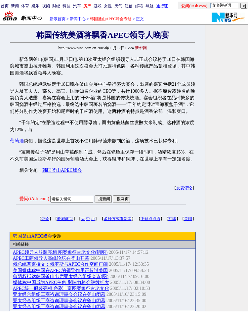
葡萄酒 (17, 140)
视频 (46, 6)
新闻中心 (78, 19)
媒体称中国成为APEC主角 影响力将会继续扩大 (61, 282)
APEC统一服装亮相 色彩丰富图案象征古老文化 (61, 288)
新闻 (15, 6)
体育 (25, 6)
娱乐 (35, 6)
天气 (118, 6)
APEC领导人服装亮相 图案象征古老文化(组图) (60, 252)
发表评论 (184, 188)
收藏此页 (65, 218)
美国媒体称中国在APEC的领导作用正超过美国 (60, 270)
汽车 (77, 6)
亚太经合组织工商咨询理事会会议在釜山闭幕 (59, 294)
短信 (129, 6)
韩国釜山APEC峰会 (62, 170)
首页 (5, 6)
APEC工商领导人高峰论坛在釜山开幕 (51, 258)
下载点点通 (150, 218)
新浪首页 (57, 19)
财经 (56, 6)
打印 (172, 218)
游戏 (98, 6)
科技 (66, 6)
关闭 (188, 218)
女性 (108, 6)
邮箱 (139, 6)
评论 (45, 218)
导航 (149, 6)
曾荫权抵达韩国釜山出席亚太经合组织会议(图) (60, 276)
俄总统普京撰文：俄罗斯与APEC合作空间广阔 (60, 264)
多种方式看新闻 (118, 218)
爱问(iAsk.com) (34, 198)
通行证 (162, 6)
